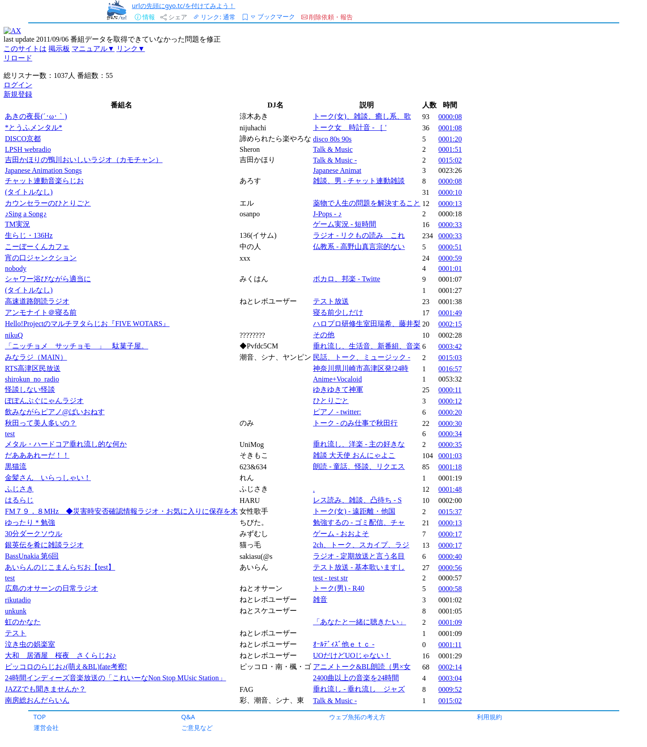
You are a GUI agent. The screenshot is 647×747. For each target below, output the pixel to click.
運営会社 (46, 727)
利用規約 (489, 717)
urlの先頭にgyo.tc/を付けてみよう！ (184, 5)
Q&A (188, 717)
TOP (40, 717)
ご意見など (197, 727)
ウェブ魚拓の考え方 (357, 717)
